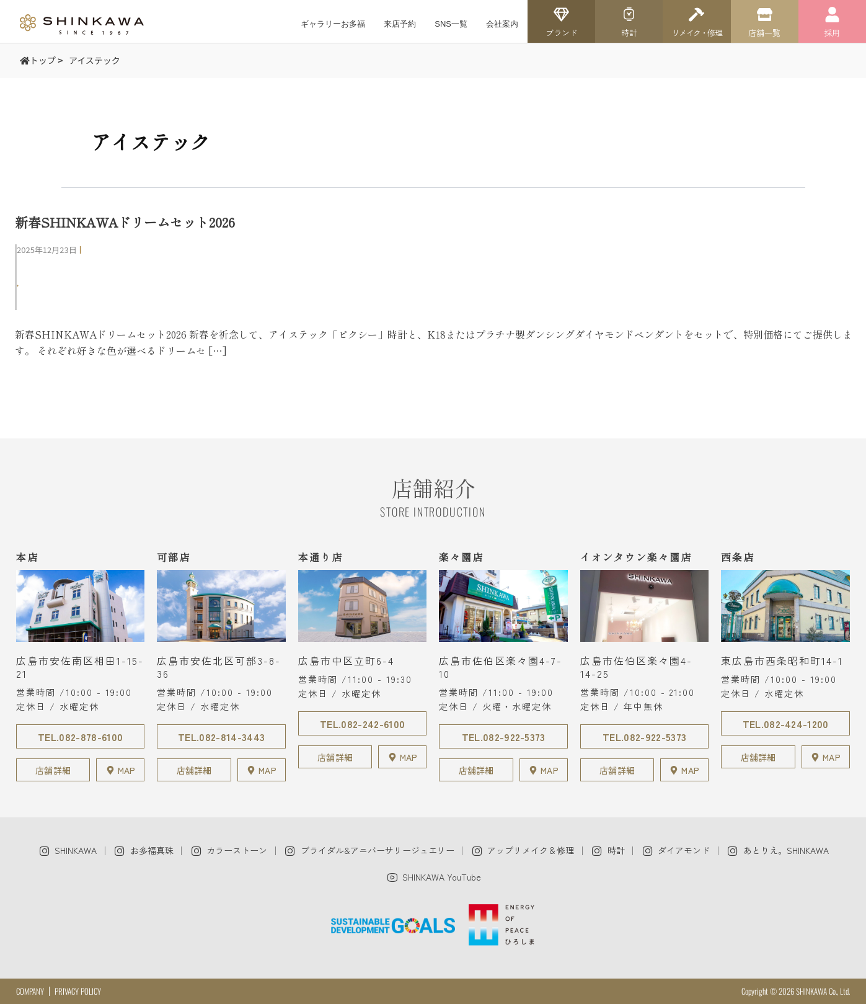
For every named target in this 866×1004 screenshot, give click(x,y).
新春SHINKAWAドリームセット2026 (125, 222)
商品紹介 (42, 299)
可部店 (38, 266)
